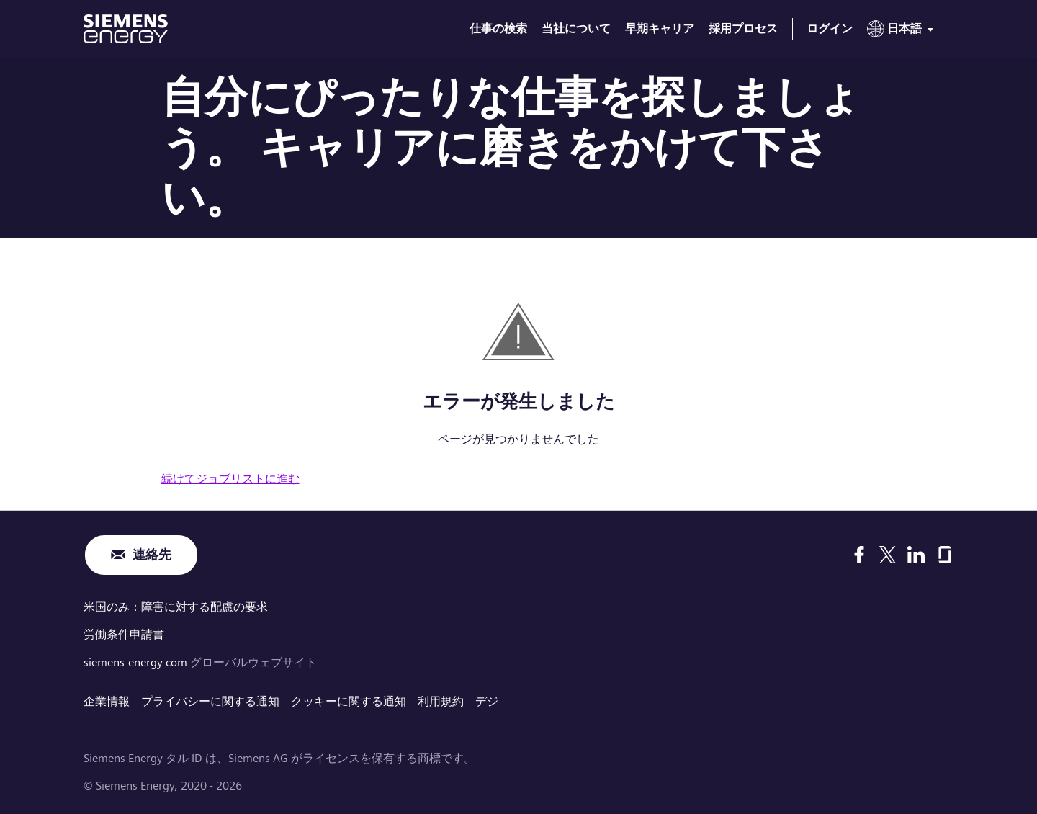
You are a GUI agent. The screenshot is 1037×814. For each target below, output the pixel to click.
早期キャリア (659, 28)
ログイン (830, 28)
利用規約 (441, 700)
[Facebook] (859, 554)
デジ (486, 700)
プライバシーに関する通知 (210, 700)
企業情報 (107, 700)
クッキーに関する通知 (348, 700)
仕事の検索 (498, 28)
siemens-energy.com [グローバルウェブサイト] (137, 661)
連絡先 (152, 555)
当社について (576, 28)
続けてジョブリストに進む (230, 479)
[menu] (903, 32)
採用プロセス (743, 28)
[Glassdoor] (944, 554)
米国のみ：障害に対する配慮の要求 (176, 607)
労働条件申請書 (124, 633)
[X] (887, 554)
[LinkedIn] (916, 554)
